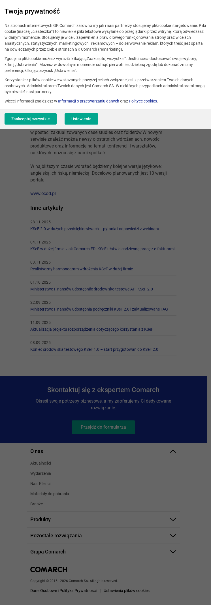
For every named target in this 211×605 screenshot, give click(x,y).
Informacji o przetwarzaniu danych (88, 101)
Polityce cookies (143, 101)
